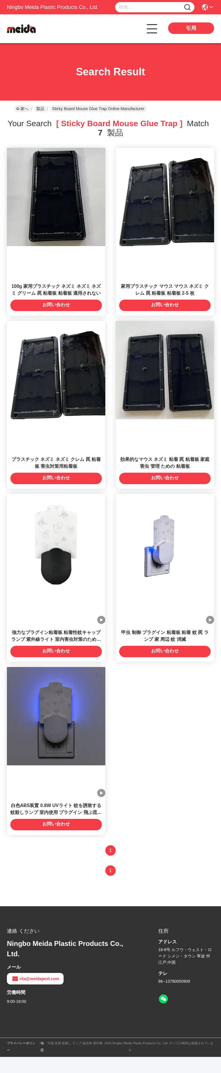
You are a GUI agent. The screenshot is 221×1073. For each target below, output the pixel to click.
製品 (40, 108)
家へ (22, 108)
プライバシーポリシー (21, 1062)
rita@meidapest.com (35, 995)
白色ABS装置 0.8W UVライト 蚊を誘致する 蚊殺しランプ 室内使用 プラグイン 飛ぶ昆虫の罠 (56, 828)
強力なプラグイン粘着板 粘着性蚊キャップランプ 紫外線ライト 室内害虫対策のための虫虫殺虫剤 (56, 651)
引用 (191, 28)
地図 (42, 1062)
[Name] (187, 7)
